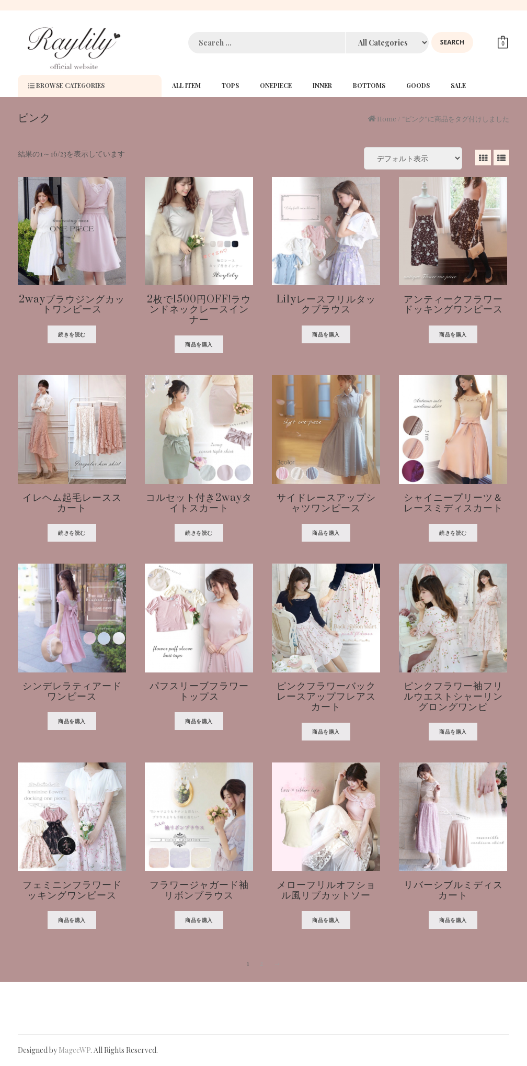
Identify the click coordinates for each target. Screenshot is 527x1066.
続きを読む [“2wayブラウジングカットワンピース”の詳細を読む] (72, 334)
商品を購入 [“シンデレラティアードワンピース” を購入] (72, 721)
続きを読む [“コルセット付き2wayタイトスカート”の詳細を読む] (199, 532)
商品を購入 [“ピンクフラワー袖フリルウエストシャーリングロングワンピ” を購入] (453, 731)
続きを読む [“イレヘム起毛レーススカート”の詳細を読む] (72, 532)
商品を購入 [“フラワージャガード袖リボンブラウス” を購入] (199, 920)
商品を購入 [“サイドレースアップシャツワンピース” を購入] (326, 532)
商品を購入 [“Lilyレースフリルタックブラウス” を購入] (326, 334)
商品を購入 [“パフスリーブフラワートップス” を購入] (199, 721)
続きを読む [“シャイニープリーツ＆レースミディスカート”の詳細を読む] (453, 532)
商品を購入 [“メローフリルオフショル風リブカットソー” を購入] (326, 920)
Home (386, 118)
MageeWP (74, 1050)
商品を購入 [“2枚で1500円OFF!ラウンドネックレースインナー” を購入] (199, 344)
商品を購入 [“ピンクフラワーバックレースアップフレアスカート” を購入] (326, 731)
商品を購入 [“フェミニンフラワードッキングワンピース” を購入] (72, 920)
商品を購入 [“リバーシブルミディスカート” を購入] (453, 920)
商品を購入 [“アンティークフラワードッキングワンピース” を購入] (453, 334)
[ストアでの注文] (413, 158)
